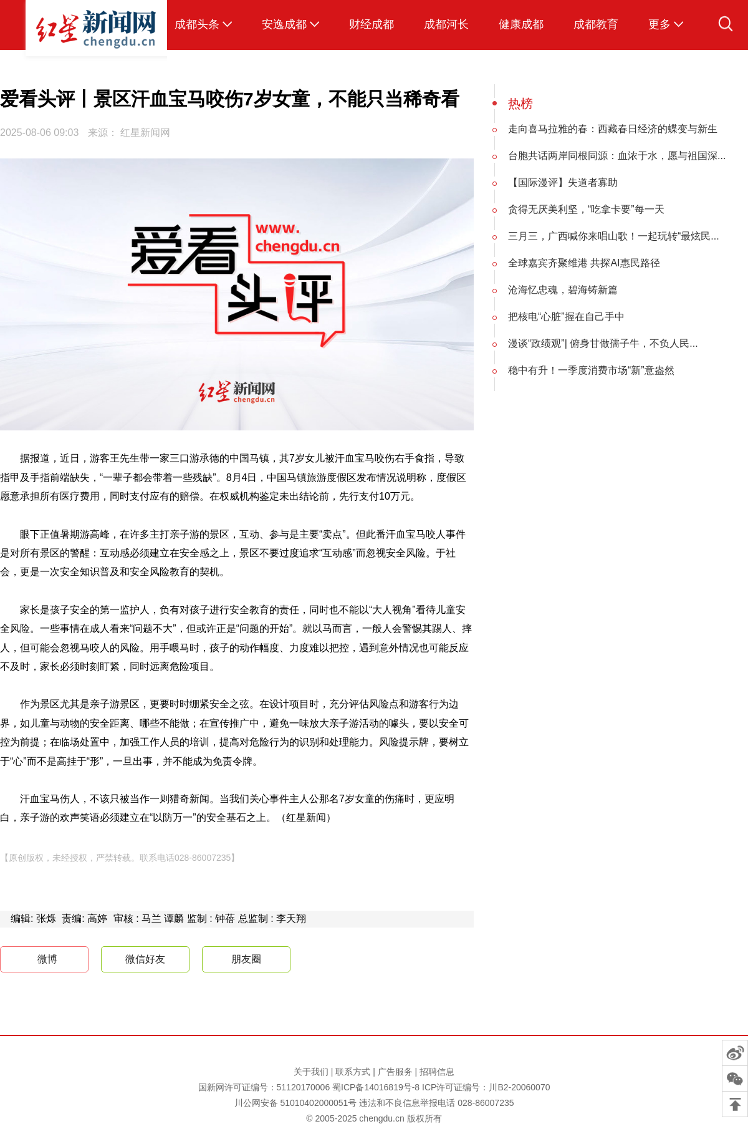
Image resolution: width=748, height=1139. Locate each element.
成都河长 (446, 24)
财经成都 (371, 24)
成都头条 (197, 24)
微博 (36, 959)
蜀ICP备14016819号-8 (376, 1087)
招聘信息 (437, 1072)
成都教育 (595, 24)
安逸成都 (284, 24)
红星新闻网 (145, 132)
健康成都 (521, 24)
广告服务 (395, 1072)
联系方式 (352, 1072)
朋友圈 (246, 959)
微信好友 (145, 959)
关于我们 (311, 1072)
